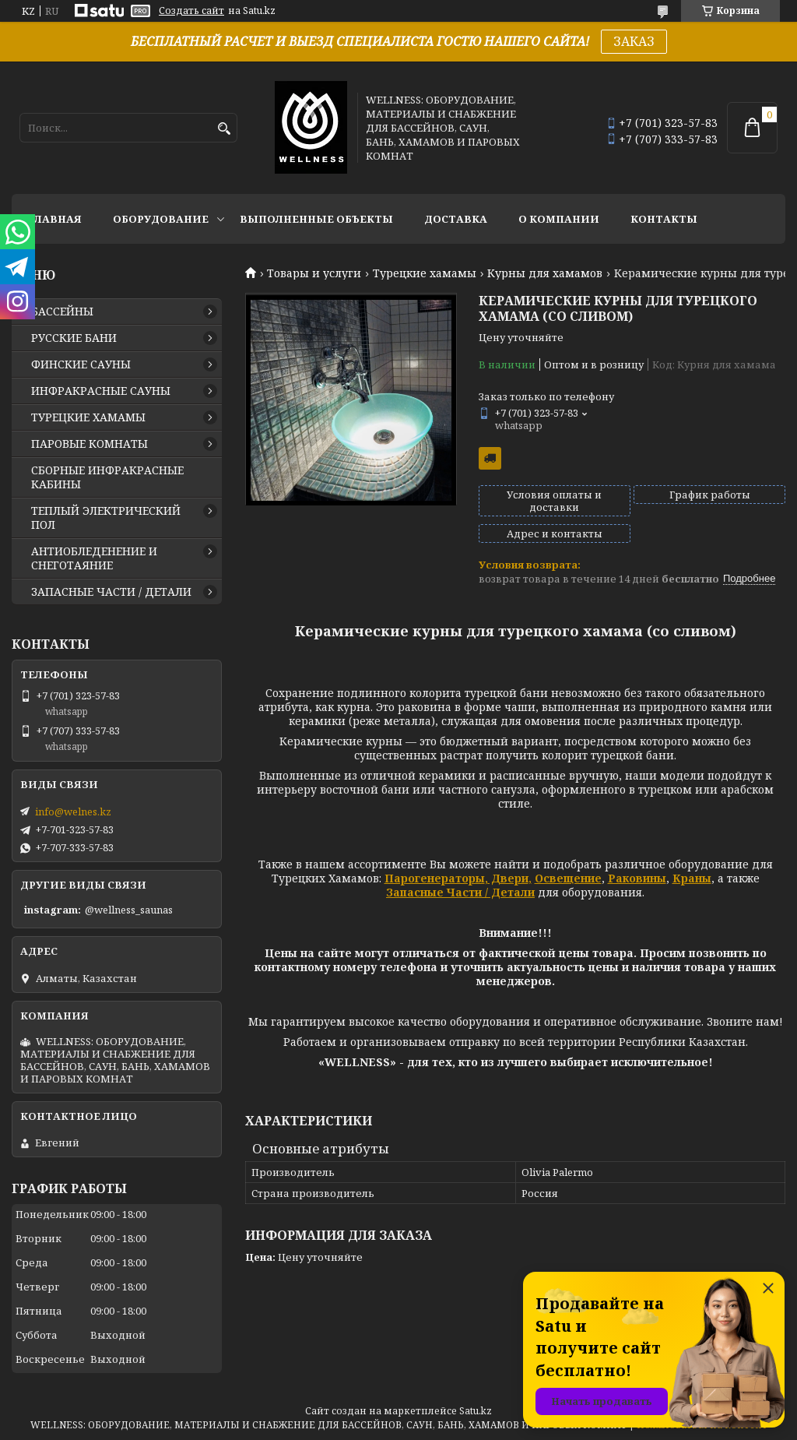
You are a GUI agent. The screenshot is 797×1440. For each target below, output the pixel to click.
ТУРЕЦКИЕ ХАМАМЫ (88, 417)
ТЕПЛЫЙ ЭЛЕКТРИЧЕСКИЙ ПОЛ (106, 518)
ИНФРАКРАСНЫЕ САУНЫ (100, 391)
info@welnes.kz (73, 811)
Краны (691, 878)
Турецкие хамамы (424, 273)
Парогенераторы (434, 878)
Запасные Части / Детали (460, 892)
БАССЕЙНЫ (62, 312)
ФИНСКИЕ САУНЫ (81, 364)
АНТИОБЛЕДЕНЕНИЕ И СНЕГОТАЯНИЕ (94, 558)
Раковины (637, 878)
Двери (508, 878)
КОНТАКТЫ (663, 219)
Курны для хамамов (544, 273)
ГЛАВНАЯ (54, 219)
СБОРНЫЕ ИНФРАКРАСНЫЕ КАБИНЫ (107, 477)
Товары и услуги (314, 273)
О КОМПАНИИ (558, 219)
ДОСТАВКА (455, 219)
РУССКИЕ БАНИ (74, 338)
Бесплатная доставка (490, 458)
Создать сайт (191, 10)
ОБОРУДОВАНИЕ (161, 219)
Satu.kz (475, 1410)
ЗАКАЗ (634, 41)
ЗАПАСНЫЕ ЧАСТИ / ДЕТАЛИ (111, 592)
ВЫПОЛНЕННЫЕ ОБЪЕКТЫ (316, 219)
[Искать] (223, 129)
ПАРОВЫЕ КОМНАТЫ (89, 444)
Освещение (568, 878)
